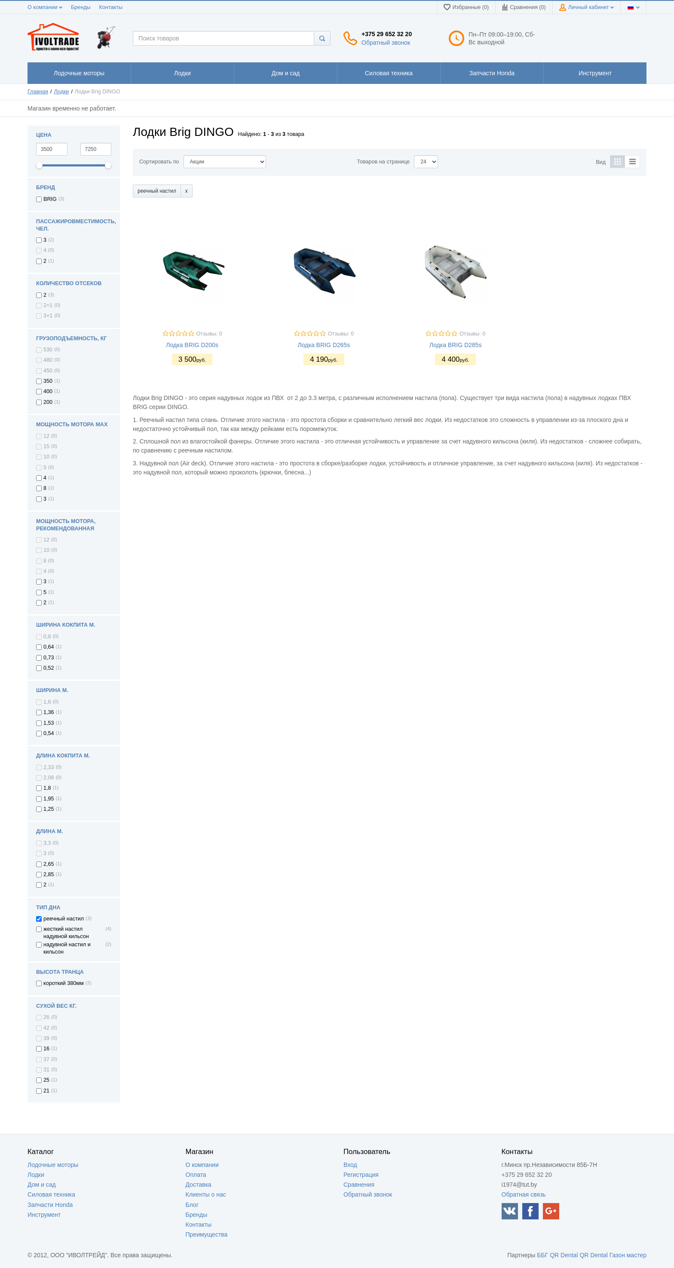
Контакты (111, 7)
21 (46, 1091)
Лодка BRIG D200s (192, 345)
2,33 (48, 767)
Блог (192, 1204)
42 (46, 1028)
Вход (350, 1164)
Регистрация (361, 1174)
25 (46, 1080)
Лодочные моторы (53, 1164)
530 (47, 350)
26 (46, 1017)
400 (47, 391)
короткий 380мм (63, 983)
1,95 (48, 799)
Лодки (61, 92)
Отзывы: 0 (209, 334)
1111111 (79, 73)
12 (46, 436)
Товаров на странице (383, 162)
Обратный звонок (386, 42)
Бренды (81, 7)
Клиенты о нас (206, 1194)
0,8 (47, 637)
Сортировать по (159, 162)
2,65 (48, 864)
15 (46, 446)
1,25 (48, 809)
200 (47, 402)
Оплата (196, 1174)
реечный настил (63, 919)
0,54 (48, 733)
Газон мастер (628, 1255)
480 (47, 360)
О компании (45, 7)
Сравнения (358, 1184)
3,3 (47, 843)
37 (46, 1059)
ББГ (542, 1255)
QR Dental (564, 1255)
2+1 (47, 305)
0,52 (48, 668)
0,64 (48, 647)
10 (46, 457)
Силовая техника (51, 1194)
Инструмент (44, 1214)
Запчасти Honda (50, 1204)
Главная (38, 92)
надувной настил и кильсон (67, 948)
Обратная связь (524, 1194)
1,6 (47, 702)
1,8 (47, 788)
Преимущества (207, 1234)
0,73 (48, 658)
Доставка (198, 1184)
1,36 (48, 712)
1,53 (48, 723)
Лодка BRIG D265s (324, 345)
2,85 (48, 874)
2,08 (48, 778)
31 (46, 1070)
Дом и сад (42, 1184)
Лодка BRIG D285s (455, 345)
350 (47, 381)
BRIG (50, 199)
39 (46, 1038)
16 (46, 1049)
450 (47, 371)
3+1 (47, 316)
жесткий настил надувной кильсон (66, 932)
